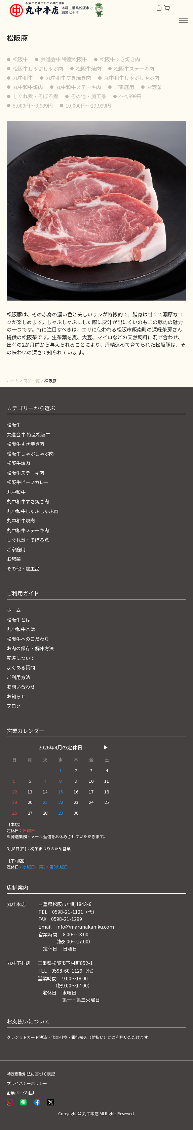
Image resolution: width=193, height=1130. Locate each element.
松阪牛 (20, 59)
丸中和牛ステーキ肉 (78, 86)
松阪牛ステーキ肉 (134, 68)
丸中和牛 (23, 77)
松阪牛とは (18, 619)
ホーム (13, 380)
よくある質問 (21, 667)
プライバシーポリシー (27, 1083)
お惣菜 (154, 86)
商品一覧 (32, 380)
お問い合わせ (21, 686)
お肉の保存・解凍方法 (30, 648)
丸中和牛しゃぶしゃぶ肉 (131, 77)
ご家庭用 (124, 86)
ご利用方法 (18, 677)
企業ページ (17, 1092)
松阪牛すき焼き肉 (120, 59)
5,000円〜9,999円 (33, 105)
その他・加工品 (88, 96)
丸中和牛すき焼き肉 (68, 77)
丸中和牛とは (21, 629)
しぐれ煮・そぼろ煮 (35, 96)
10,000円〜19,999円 (88, 105)
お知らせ (16, 696)
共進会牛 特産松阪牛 (64, 59)
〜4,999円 (130, 96)
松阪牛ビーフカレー (28, 482)
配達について (21, 658)
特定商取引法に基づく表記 (31, 1074)
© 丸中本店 (88, 1113)
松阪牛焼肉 (88, 68)
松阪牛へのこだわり (28, 638)
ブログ (14, 705)
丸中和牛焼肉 (28, 86)
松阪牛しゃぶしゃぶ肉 (38, 68)
